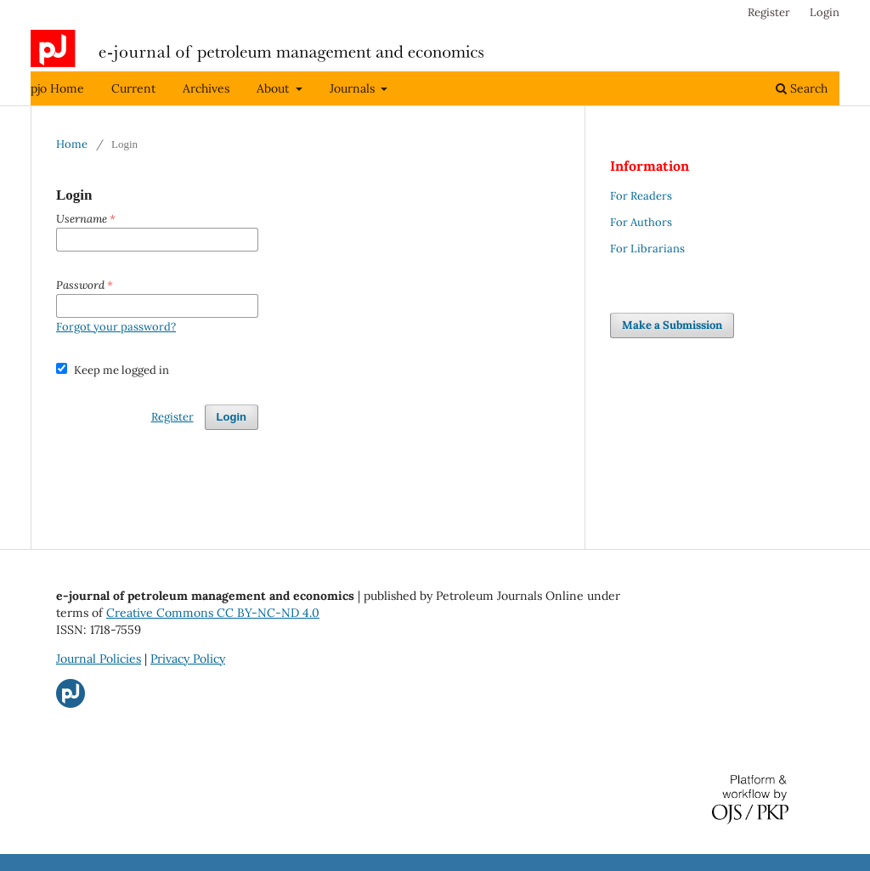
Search (802, 88)
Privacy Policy (187, 658)
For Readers (641, 196)
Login (824, 12)
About (274, 88)
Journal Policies (98, 658)
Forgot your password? (116, 327)
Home (72, 144)
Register (769, 12)
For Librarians (647, 248)
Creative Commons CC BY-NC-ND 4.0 (212, 612)
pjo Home (57, 88)
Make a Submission (672, 325)
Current (133, 88)
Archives (206, 88)
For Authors (641, 222)
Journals (354, 88)
